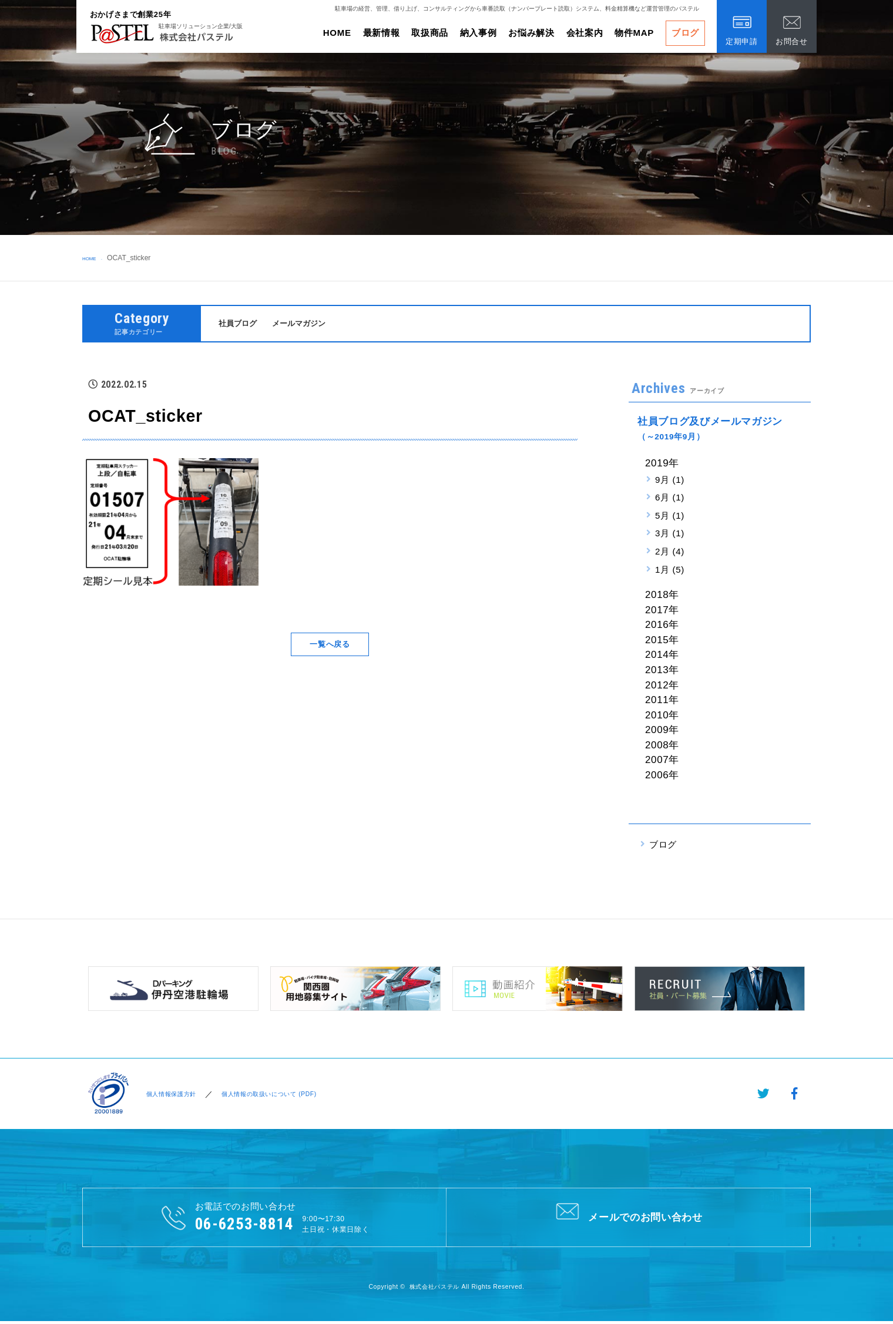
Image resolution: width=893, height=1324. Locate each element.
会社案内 (584, 33)
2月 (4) (669, 553)
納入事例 (478, 33)
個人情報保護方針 (170, 1095)
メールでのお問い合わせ (628, 1218)
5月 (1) (669, 517)
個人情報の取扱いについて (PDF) (282, 1095)
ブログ (685, 33)
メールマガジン (309, 324)
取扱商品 (429, 33)
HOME (337, 33)
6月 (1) (669, 499)
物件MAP (634, 33)
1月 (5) (669, 571)
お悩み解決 (531, 33)
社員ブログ (241, 324)
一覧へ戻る (329, 646)
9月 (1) (669, 481)
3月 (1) (669, 535)
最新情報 (381, 33)
